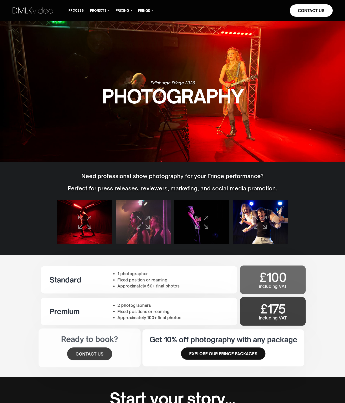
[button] (100, 10)
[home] (32, 10)
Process (76, 10)
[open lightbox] (84, 222)
